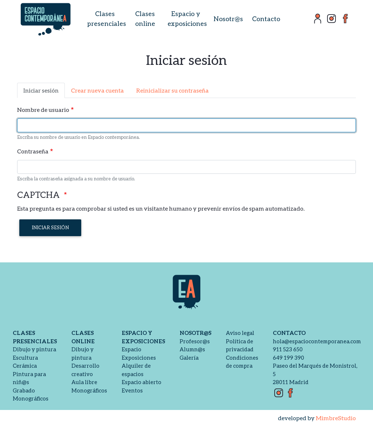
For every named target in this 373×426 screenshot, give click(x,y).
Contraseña (32, 151)
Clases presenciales (106, 18)
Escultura (25, 357)
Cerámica (25, 365)
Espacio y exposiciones (187, 18)
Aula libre (84, 382)
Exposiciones (139, 357)
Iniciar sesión (41, 90)
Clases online (145, 18)
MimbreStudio (336, 417)
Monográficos (30, 398)
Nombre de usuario (43, 109)
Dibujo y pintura (34, 349)
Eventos (132, 390)
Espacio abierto (141, 382)
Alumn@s (192, 349)
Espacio (131, 349)
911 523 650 (288, 349)
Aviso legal (240, 332)
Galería (189, 357)
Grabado (24, 390)
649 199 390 (288, 357)
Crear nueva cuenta (97, 90)
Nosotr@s (228, 19)
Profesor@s (195, 341)
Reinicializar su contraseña (172, 90)
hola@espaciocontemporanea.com (317, 341)
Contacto (266, 19)
